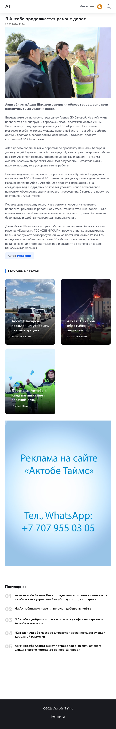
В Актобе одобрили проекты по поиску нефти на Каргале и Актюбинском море (59, 621)
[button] (107, 7)
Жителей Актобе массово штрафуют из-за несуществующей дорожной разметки (60, 635)
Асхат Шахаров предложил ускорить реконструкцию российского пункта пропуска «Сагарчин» (30, 332)
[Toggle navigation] (87, 7)
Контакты (58, 716)
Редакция (24, 255)
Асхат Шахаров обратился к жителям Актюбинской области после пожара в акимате (83, 332)
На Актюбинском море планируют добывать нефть (53, 608)
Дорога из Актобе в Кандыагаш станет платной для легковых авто (29, 397)
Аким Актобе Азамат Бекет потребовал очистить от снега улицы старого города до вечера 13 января (58, 648)
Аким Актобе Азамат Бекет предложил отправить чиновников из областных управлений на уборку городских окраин (61, 597)
